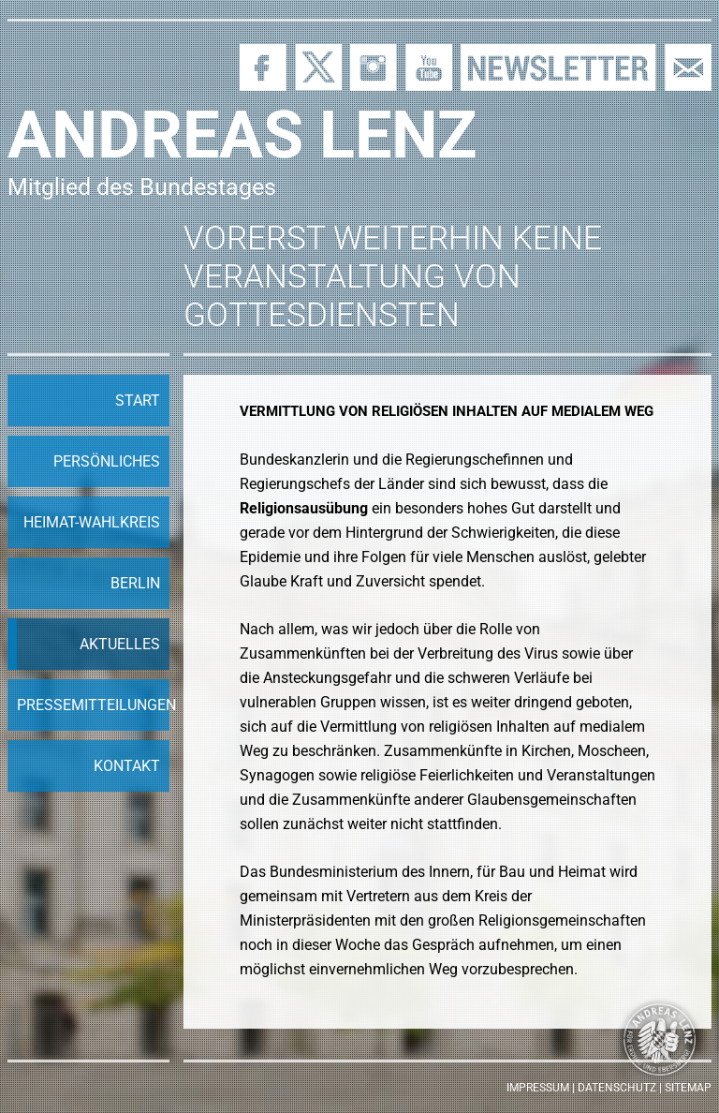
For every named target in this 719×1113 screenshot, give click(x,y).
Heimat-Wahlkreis (91, 522)
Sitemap (688, 1087)
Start (137, 400)
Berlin (135, 583)
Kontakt (127, 766)
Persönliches (106, 461)
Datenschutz (617, 1087)
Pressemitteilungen (93, 705)
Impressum (537, 1087)
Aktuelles (120, 644)
